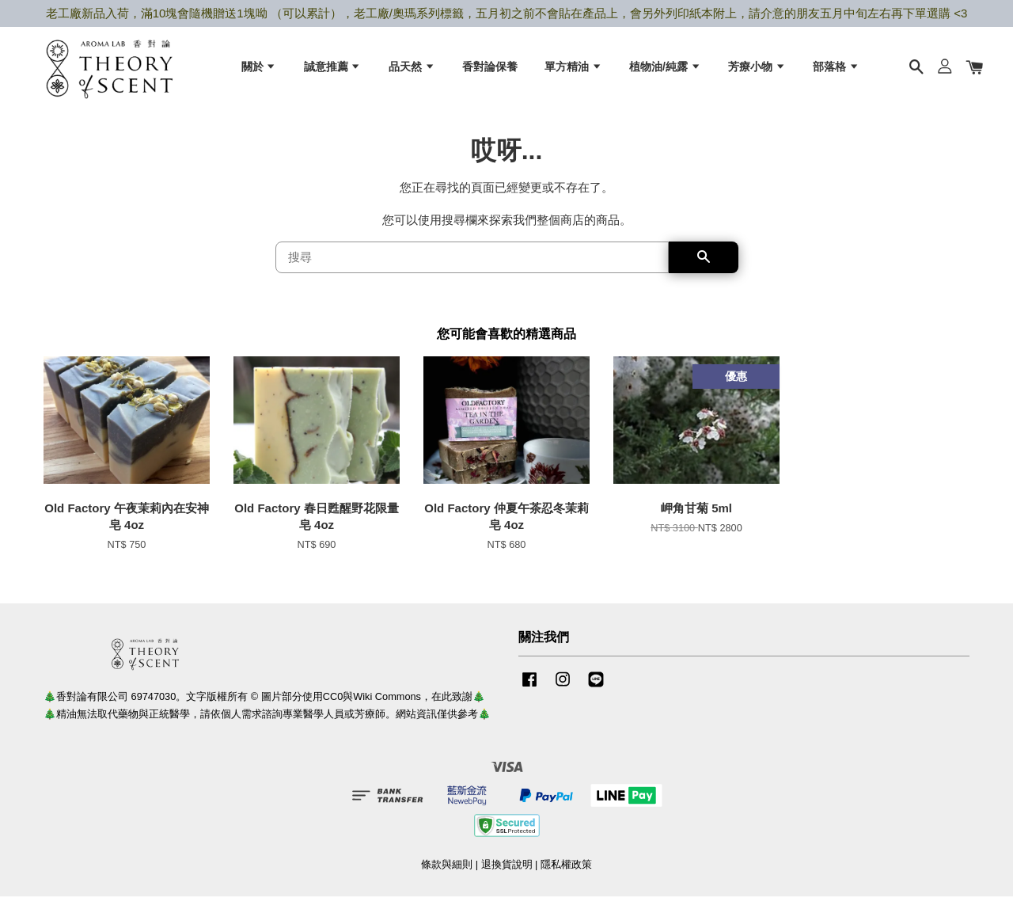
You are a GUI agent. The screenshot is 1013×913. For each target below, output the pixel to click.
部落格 (836, 72)
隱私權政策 (566, 880)
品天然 (412, 72)
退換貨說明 (507, 880)
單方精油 (573, 72)
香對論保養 (490, 72)
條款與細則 (446, 880)
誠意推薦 (333, 72)
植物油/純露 (665, 72)
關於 (259, 72)
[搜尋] (472, 274)
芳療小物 (757, 72)
